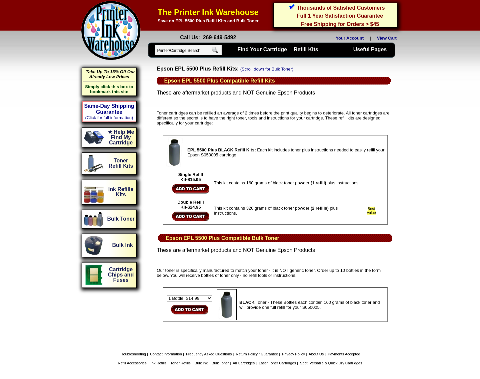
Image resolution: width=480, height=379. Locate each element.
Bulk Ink (201, 363)
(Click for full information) (109, 117)
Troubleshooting (133, 354)
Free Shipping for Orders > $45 (340, 24)
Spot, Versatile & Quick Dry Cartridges (331, 363)
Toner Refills (180, 363)
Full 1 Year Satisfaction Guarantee (340, 16)
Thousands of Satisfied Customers (341, 8)
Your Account (350, 38)
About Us (316, 354)
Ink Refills (159, 363)
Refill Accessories (132, 363)
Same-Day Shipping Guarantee (109, 109)
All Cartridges (244, 363)
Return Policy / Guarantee (257, 354)
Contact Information (166, 354)
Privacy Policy (293, 354)
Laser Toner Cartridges (277, 363)
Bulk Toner (220, 363)
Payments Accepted (344, 354)
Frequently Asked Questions (209, 354)
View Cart (388, 38)
